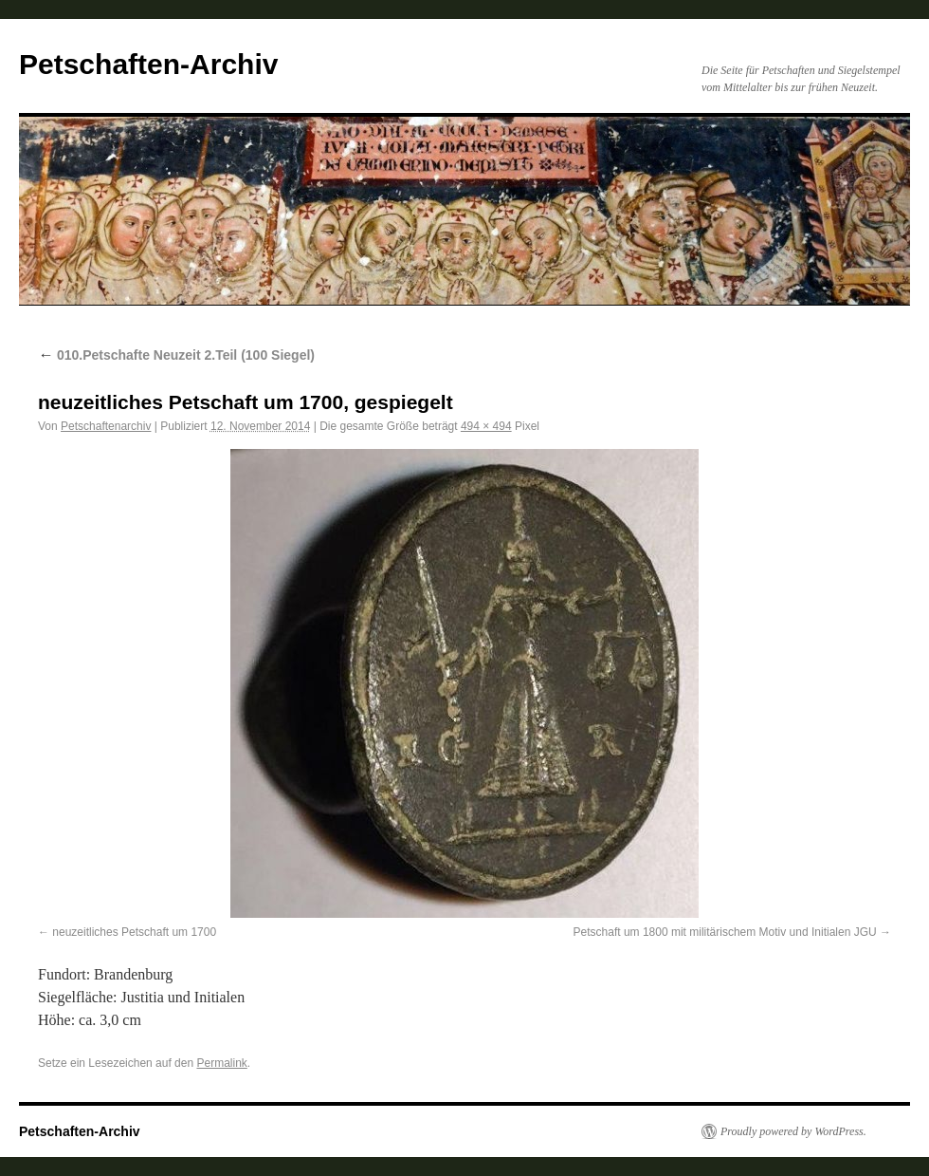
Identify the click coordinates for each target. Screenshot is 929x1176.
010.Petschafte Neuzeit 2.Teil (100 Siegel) (176, 355)
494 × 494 (486, 426)
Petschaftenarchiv (106, 426)
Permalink (221, 1063)
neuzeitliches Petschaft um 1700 (134, 932)
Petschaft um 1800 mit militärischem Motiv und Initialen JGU (725, 932)
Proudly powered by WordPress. (793, 1131)
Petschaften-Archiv (148, 64)
